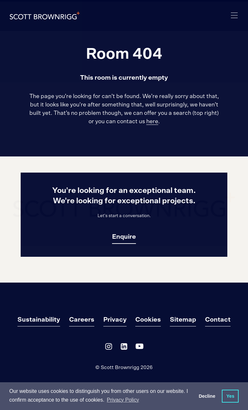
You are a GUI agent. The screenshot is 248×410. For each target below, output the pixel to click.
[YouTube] (139, 348)
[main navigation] (234, 15)
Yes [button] (230, 396)
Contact (218, 319)
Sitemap (183, 319)
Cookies (148, 319)
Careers (81, 319)
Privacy (115, 319)
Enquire (124, 237)
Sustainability (38, 319)
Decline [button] (207, 396)
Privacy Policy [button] (123, 400)
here (152, 122)
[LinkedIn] (124, 348)
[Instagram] (108, 348)
